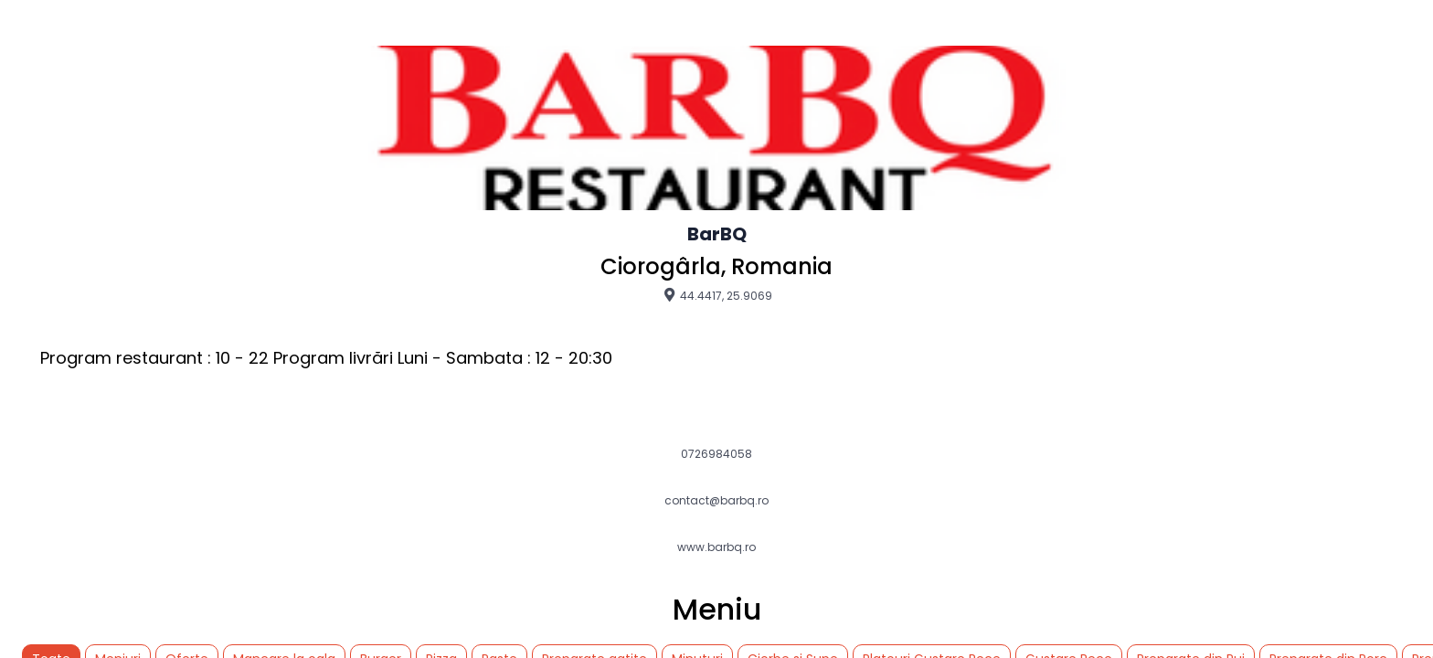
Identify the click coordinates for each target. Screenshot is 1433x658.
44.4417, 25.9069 (717, 295)
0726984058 (716, 454)
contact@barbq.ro (716, 500)
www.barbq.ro (716, 547)
